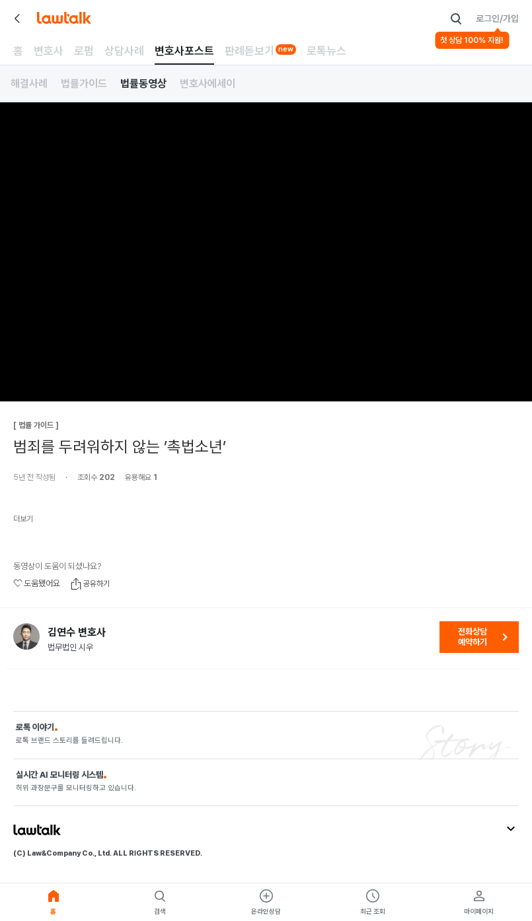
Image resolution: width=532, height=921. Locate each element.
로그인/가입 (497, 18)
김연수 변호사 (77, 632)
